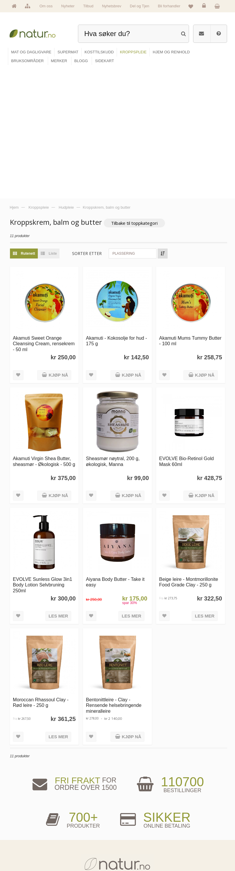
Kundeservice (185, 834)
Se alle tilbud (25, 852)
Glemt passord (185, 825)
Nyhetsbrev (111, 6)
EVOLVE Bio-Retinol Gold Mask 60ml (186, 330)
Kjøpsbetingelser (187, 843)
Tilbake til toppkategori (135, 93)
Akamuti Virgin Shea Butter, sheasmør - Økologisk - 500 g (45, 330)
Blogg (128, 816)
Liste (48, 123)
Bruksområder (134, 825)
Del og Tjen (139, 6)
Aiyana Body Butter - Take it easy (116, 450)
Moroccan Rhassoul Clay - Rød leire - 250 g (41, 570)
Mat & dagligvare (82, 816)
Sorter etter (88, 123)
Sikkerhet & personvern (191, 852)
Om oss (46, 6)
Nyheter (68, 6)
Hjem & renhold (81, 852)
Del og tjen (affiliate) (138, 843)
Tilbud (88, 6)
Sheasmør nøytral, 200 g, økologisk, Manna (113, 330)
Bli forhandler (169, 6)
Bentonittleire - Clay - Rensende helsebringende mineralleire (114, 573)
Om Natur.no (25, 825)
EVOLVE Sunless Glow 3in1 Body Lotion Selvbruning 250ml (43, 453)
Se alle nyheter (26, 843)
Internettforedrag (135, 834)
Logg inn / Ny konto (188, 816)
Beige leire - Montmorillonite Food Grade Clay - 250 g (188, 450)
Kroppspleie (78, 843)
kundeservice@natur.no (117, 779)
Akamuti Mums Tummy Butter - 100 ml (190, 210)
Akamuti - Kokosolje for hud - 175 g (117, 210)
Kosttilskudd (79, 834)
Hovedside (23, 816)
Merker (21, 834)
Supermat (77, 825)
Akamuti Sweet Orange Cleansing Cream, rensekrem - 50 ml (45, 213)
